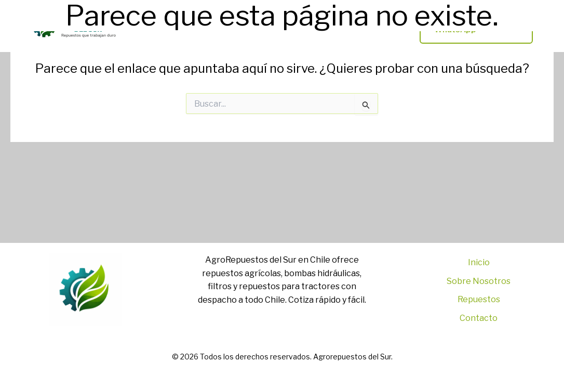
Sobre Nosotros (479, 281)
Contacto (479, 318)
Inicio (479, 262)
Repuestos (479, 299)
